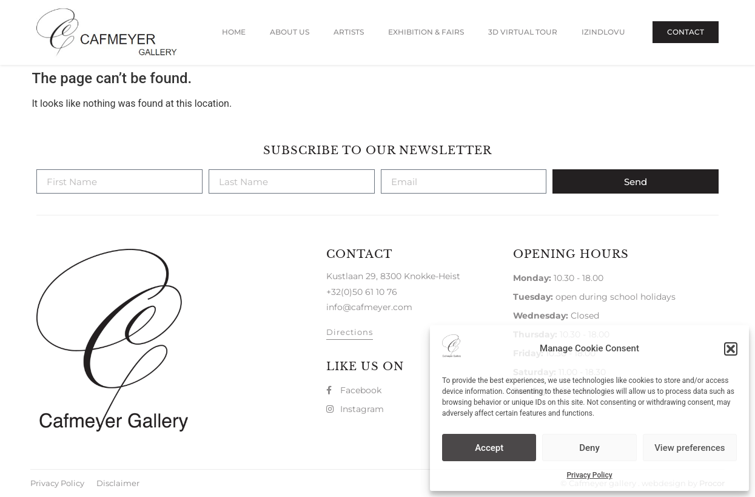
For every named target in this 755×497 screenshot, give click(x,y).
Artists (349, 31)
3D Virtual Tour (522, 31)
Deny (589, 447)
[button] (731, 349)
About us (289, 31)
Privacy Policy (589, 475)
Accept (489, 447)
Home (234, 31)
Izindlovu (603, 31)
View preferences (689, 447)
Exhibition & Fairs (426, 31)
